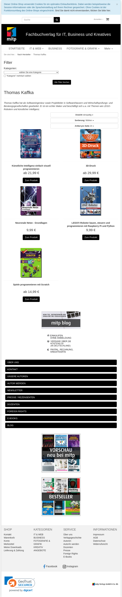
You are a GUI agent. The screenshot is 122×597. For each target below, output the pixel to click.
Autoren (67, 541)
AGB (95, 537)
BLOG (10, 425)
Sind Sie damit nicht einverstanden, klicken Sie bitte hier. (83, 10)
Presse (66, 550)
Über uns (67, 534)
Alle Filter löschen (61, 82)
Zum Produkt (31, 180)
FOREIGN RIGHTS (17, 411)
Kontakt (7, 534)
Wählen (84, 120)
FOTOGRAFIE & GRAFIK (83, 48)
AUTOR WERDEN (16, 383)
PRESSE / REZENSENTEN (21, 397)
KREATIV (38, 547)
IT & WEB (37, 48)
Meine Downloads (12, 547)
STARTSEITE (17, 48)
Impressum (98, 534)
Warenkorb (9, 537)
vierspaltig (84, 115)
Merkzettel (9, 544)
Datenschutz (99, 541)
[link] (20, 584)
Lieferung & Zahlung (14, 550)
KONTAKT (12, 369)
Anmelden (98, 19)
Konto (7, 541)
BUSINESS (55, 48)
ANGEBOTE (40, 550)
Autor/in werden (71, 544)
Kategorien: (10, 68)
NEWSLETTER (15, 390)
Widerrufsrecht (100, 544)
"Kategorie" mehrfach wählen (19, 76)
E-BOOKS (12, 418)
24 (84, 126)
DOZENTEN (13, 404)
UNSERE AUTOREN (17, 376)
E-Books (67, 556)
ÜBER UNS (13, 362)
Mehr (108, 48)
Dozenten (68, 547)
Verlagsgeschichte (72, 537)
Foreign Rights (70, 553)
